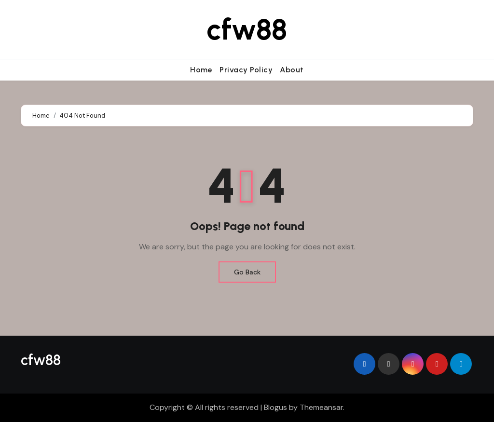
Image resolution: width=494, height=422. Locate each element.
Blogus (275, 407)
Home (201, 69)
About (292, 69)
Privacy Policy (246, 69)
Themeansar (321, 407)
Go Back (247, 272)
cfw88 (246, 29)
